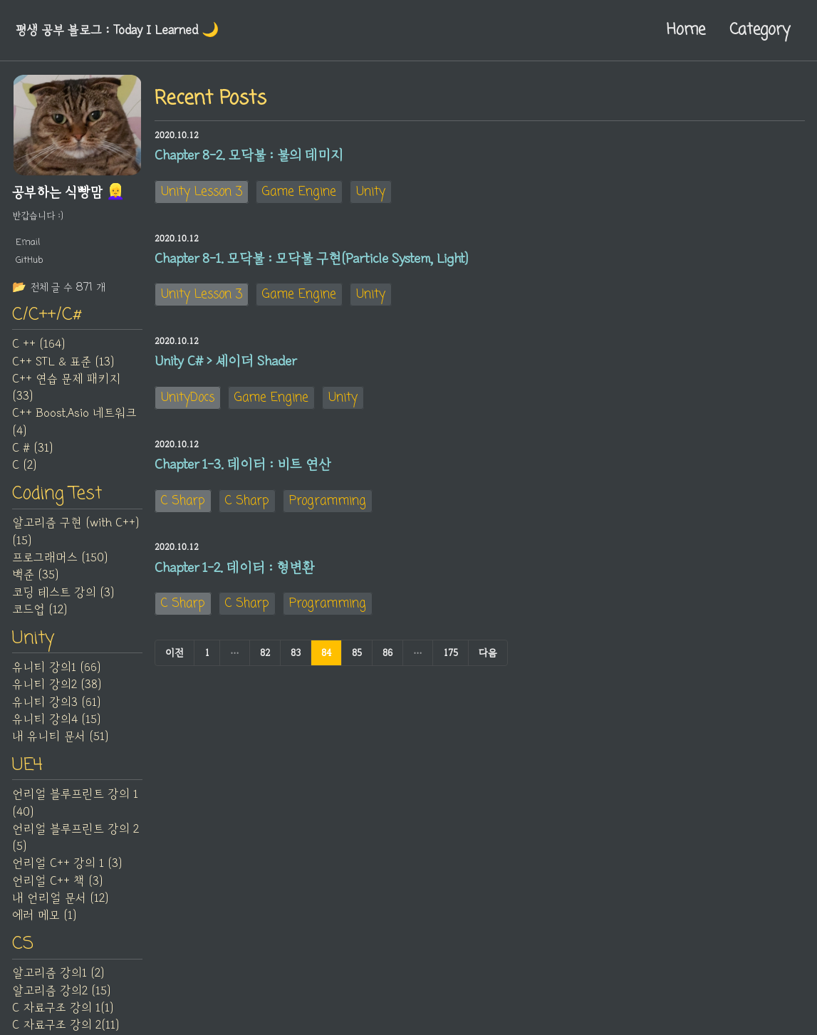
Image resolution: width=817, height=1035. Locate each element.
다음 (488, 667)
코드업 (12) (39, 615)
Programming (327, 512)
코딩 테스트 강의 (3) (63, 597)
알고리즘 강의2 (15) (61, 999)
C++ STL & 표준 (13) (63, 365)
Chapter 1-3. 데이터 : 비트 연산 (243, 475)
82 (265, 667)
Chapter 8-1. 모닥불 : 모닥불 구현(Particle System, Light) (311, 262)
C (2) (24, 469)
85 (357, 667)
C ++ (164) (38, 347)
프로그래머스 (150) (60, 563)
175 (450, 667)
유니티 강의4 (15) (56, 726)
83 (296, 667)
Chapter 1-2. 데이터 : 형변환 (235, 581)
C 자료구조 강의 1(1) (62, 1017)
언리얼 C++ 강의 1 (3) (67, 871)
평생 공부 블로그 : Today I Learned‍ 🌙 (124, 30)
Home (686, 30)
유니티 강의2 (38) (56, 691)
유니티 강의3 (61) (56, 708)
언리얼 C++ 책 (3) (57, 888)
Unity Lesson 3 (201, 193)
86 (387, 667)
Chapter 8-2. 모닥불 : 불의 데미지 (249, 156)
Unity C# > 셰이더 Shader (225, 369)
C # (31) (32, 451)
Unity (370, 193)
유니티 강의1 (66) (56, 674)
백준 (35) (35, 580)
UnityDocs (187, 406)
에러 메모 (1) (44, 923)
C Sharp (183, 512)
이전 (174, 667)
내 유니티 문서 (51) (60, 743)
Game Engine (299, 193)
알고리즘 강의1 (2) (58, 982)
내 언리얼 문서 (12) (60, 906)
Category (759, 30)
